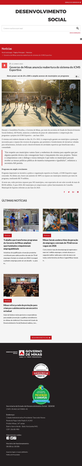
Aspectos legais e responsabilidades (17, 452)
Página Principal (18, 52)
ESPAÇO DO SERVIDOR (73, 2)
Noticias (29, 52)
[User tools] (77, 76)
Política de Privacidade (13, 455)
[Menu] (81, 39)
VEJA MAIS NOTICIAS (41, 338)
